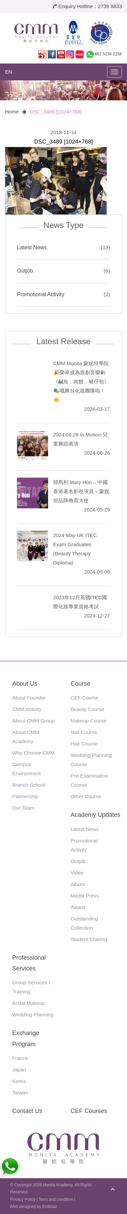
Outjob (25, 271)
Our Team (23, 808)
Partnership (25, 796)
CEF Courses (89, 1111)
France (20, 1058)
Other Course (86, 796)
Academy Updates (96, 814)
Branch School (28, 785)
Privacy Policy (23, 1199)
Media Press (85, 896)
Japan (19, 1069)
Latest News (32, 247)
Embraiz (49, 1206)
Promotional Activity (40, 294)
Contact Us (27, 1111)
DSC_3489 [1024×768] (56, 112)
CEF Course (85, 698)
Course (80, 683)
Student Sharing (89, 939)
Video (77, 873)
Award (78, 907)
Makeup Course (89, 721)
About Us (24, 683)
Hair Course (84, 744)
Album (78, 884)
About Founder (29, 698)
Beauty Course (87, 709)
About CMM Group (33, 721)
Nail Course (84, 732)
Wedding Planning (32, 1014)
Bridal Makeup (28, 1003)
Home (12, 112)
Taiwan (20, 1092)
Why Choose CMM (33, 753)
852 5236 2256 (108, 54)
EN (8, 72)
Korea (19, 1081)
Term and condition (56, 1199)
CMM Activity (27, 709)
